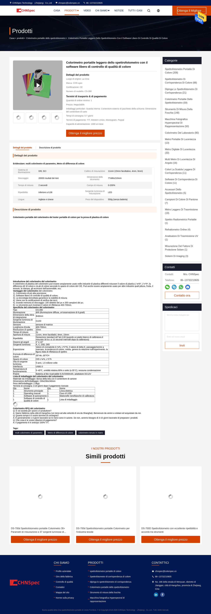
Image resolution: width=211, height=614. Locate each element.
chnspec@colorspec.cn (67, 3)
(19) (181, 211)
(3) (176, 256)
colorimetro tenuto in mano (90, 433)
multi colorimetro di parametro (28, 433)
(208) (180, 71)
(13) (180, 141)
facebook (162, 594)
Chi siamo (102, 10)
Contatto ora (182, 295)
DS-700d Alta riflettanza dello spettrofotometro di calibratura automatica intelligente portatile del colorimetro (36, 530)
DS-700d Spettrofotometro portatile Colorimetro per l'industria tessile (168, 530)
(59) (179, 101)
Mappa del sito (62, 592)
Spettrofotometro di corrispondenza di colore (110, 576)
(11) (180, 171)
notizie (119, 10)
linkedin (156, 594)
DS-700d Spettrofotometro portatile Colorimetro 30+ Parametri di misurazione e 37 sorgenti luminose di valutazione (103, 530)
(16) (180, 161)
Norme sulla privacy (65, 598)
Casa (57, 10)
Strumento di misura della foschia (105, 592)
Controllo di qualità (64, 582)
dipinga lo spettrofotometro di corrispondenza (110, 582)
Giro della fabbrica (64, 576)
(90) (182, 133)
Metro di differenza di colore (60, 433)
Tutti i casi (135, 10)
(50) (177, 123)
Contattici (60, 587)
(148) (179, 111)
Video (87, 10)
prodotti (20, 38)
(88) (181, 81)
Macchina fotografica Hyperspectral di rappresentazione (107, 599)
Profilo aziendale (63, 571)
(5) (175, 191)
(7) (181, 201)
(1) (180, 221)
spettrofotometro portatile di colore (105, 571)
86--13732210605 (92, 3)
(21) (181, 91)
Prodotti (71, 10)
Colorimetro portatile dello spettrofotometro (45, 38)
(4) (177, 229)
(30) (180, 151)
